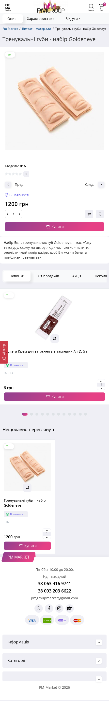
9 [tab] (69, 414)
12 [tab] (85, 414)
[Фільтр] (4, 352)
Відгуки (72, 18)
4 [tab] (42, 414)
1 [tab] (25, 414)
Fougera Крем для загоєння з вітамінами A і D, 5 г (46, 351)
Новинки (17, 276)
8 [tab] (63, 414)
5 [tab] (47, 414)
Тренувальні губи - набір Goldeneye (25, 503)
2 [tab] (31, 414)
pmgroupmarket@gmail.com (54, 598)
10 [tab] (74, 414)
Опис (11, 18)
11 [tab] (80, 414)
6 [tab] (53, 414)
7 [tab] (58, 414)
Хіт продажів (48, 276)
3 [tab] (36, 414)
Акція (76, 276)
